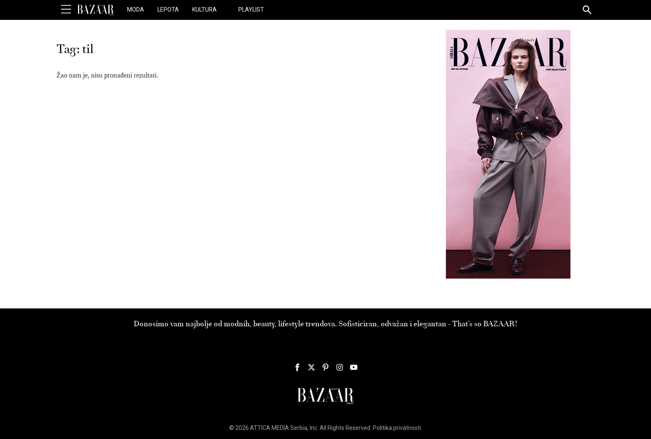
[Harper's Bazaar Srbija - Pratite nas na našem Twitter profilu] (311, 367)
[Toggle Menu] (66, 9)
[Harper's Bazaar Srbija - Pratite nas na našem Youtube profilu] (354, 367)
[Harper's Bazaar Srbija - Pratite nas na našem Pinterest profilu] (325, 367)
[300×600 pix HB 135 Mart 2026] (508, 154)
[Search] (587, 10)
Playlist (251, 9)
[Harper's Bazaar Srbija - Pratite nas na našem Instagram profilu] (340, 367)
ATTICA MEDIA (269, 427)
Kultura (204, 9)
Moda (135, 9)
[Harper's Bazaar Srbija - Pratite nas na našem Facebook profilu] (297, 367)
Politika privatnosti (397, 427)
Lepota (168, 9)
